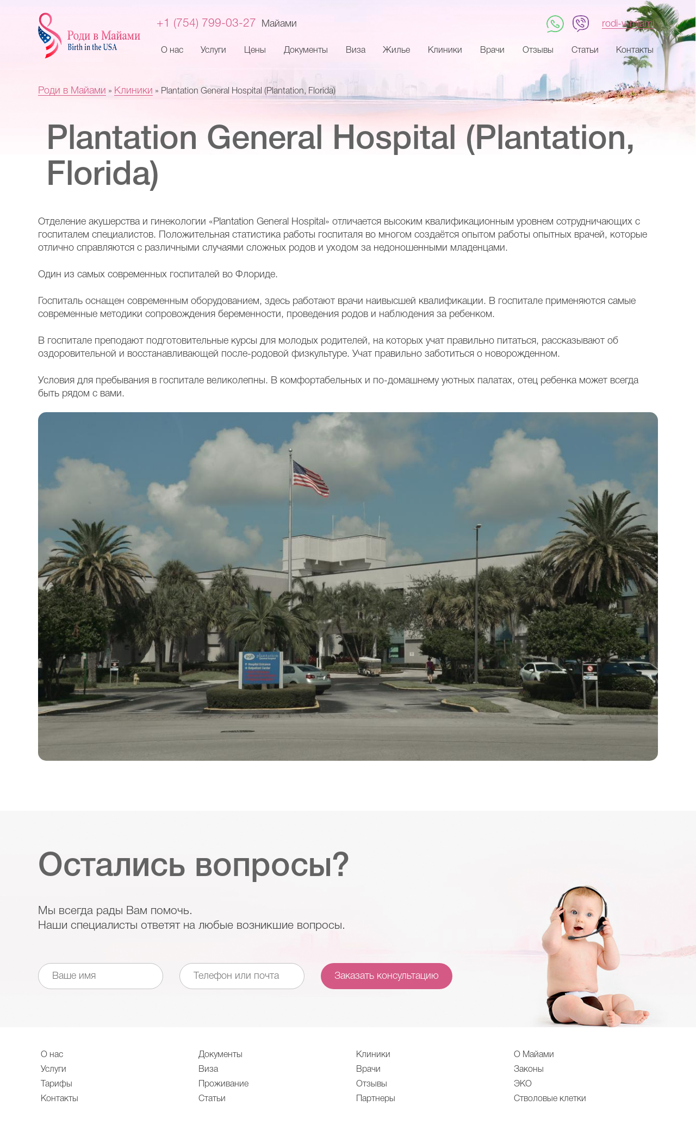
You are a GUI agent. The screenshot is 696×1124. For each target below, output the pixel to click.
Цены (255, 50)
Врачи (492, 50)
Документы (306, 50)
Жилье (396, 50)
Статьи (585, 50)
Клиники (445, 50)
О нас (172, 50)
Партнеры (375, 1099)
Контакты (635, 50)
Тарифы (56, 1084)
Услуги (213, 50)
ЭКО (523, 1084)
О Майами (534, 1055)
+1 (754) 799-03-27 (206, 23)
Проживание (223, 1084)
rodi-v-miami (628, 24)
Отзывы (538, 50)
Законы (529, 1069)
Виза (355, 50)
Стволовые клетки (550, 1099)
